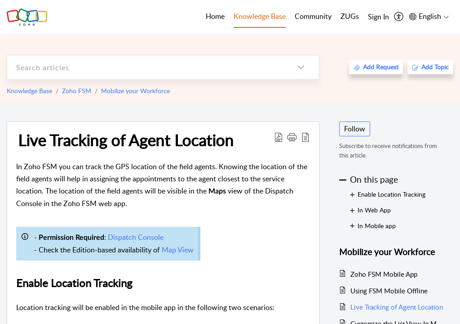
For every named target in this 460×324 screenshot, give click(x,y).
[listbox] (301, 67)
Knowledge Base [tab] (260, 16)
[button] (292, 137)
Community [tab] (313, 16)
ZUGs (350, 16)
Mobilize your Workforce (135, 90)
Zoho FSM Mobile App (383, 274)
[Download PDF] (278, 137)
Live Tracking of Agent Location (126, 140)
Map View (178, 250)
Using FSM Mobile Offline (389, 290)
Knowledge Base (29, 90)
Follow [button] (354, 129)
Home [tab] (215, 16)
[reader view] (305, 137)
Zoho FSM (76, 90)
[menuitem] (378, 17)
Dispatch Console (136, 237)
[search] (145, 67)
